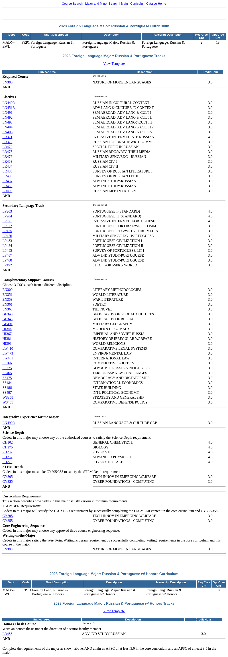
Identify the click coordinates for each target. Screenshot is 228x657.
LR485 (7, 171)
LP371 (7, 221)
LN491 (7, 112)
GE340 (7, 314)
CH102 (7, 442)
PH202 (7, 452)
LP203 (7, 211)
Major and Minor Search (101, 3)
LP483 (7, 241)
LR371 (7, 137)
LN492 (7, 117)
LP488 (7, 260)
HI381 (7, 339)
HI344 (7, 329)
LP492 (7, 265)
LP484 (7, 245)
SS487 (7, 392)
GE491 (7, 324)
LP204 (7, 216)
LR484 (7, 166)
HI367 (7, 334)
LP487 (7, 255)
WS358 (7, 397)
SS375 (7, 368)
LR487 (7, 181)
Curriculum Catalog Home (148, 3)
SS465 (7, 373)
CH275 (7, 447)
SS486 (7, 387)
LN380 (7, 82)
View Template (114, 63)
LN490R (8, 423)
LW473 (7, 353)
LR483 (7, 161)
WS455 (7, 402)
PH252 (7, 457)
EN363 (7, 309)
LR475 (7, 152)
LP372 (7, 226)
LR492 (7, 191)
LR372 (7, 142)
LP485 (7, 250)
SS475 (7, 378)
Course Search (72, 3)
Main (124, 3)
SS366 (7, 363)
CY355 (7, 481)
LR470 (7, 147)
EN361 (7, 304)
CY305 (7, 477)
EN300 (7, 290)
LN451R (8, 108)
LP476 (7, 236)
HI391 (7, 343)
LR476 (7, 156)
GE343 (7, 319)
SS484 (7, 383)
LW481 (7, 358)
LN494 (7, 127)
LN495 (7, 132)
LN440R (8, 103)
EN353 (7, 299)
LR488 (7, 186)
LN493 (7, 122)
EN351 (7, 294)
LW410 (7, 348)
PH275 (7, 462)
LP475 (7, 231)
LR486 (7, 176)
